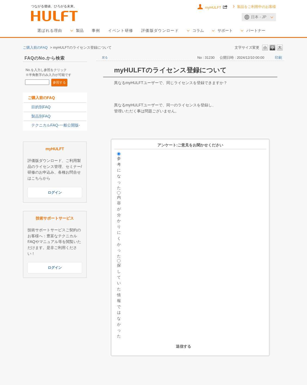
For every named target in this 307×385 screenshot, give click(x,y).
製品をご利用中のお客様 (256, 7)
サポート (225, 30)
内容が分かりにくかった (119, 226)
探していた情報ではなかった (119, 300)
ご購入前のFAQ (35, 47)
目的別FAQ (41, 107)
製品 (80, 30)
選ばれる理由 (49, 30)
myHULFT (216, 7)
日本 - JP (258, 17)
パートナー (255, 30)
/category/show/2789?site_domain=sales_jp (27, 116)
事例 (96, 30)
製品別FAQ (41, 116)
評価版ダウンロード (160, 30)
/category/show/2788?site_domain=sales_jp (27, 107)
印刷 (278, 58)
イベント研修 (120, 30)
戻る (105, 57)
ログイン (55, 192)
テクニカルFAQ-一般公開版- (55, 125)
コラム (198, 30)
